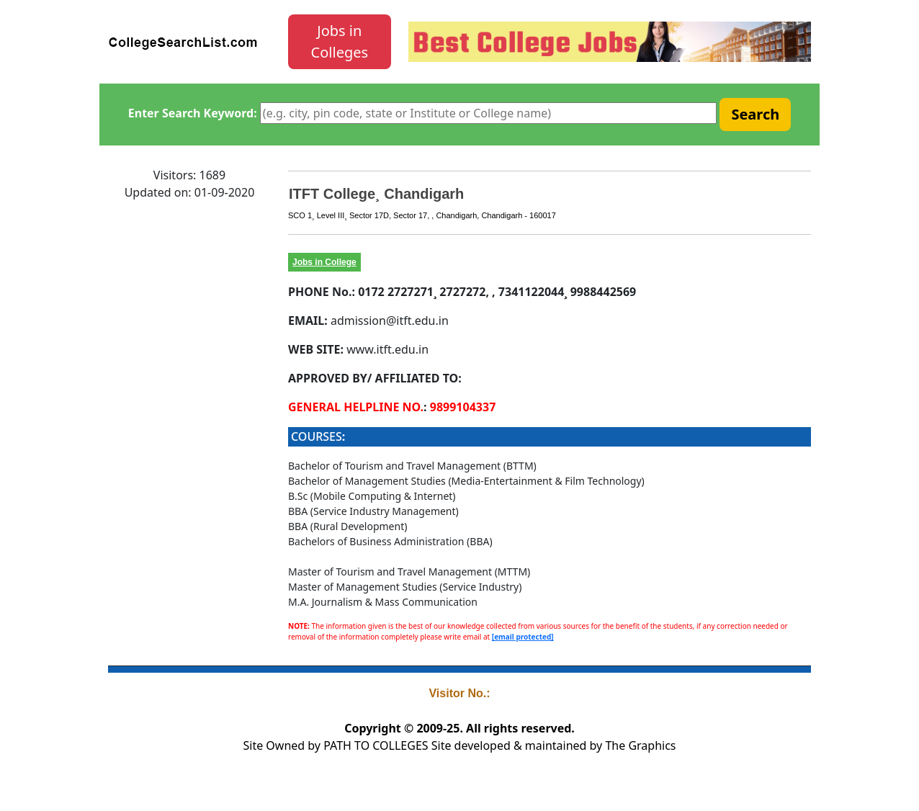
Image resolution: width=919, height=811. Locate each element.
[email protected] (523, 637)
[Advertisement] (189, 428)
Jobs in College (324, 262)
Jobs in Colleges (340, 41)
